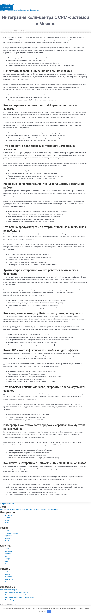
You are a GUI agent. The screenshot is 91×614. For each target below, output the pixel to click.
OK (49, 611)
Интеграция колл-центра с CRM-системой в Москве (13, 31)
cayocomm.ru (8, 4)
